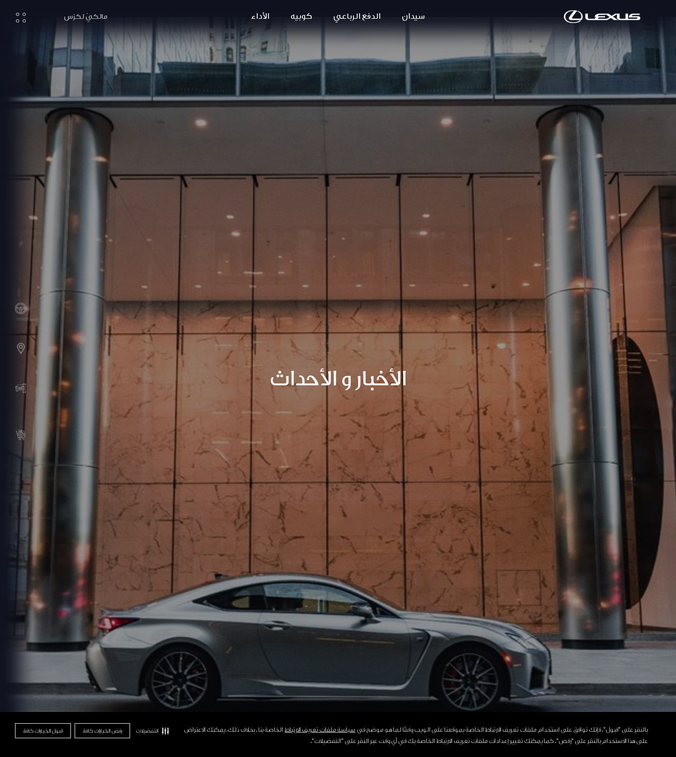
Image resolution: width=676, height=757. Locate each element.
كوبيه (301, 16)
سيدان (413, 16)
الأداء (260, 16)
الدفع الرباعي (357, 16)
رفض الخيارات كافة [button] (102, 731)
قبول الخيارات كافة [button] (43, 731)
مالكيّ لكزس (86, 17)
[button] (152, 730)
